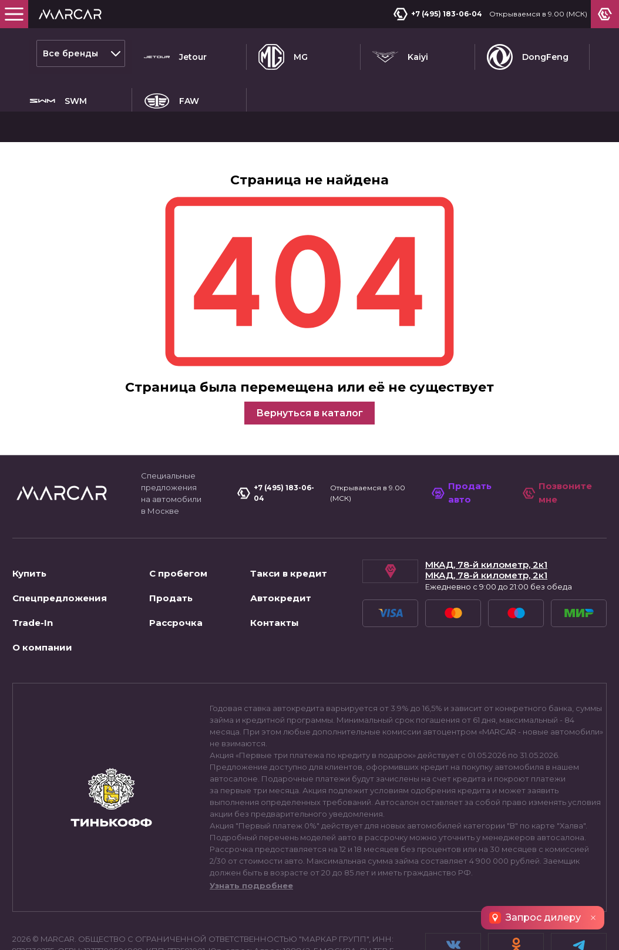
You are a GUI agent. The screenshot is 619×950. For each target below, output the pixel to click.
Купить (29, 515)
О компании (42, 589)
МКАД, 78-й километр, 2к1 (486, 506)
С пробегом (178, 515)
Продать (171, 539)
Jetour (175, 53)
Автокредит (280, 539)
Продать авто (464, 434)
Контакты (274, 564)
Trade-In (32, 564)
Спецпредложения (59, 539)
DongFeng (527, 53)
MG (283, 53)
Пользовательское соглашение (82, 929)
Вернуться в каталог (309, 355)
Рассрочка (176, 564)
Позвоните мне (558, 434)
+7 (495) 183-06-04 (441, 14)
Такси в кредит (288, 515)
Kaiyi (400, 53)
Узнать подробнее (251, 827)
